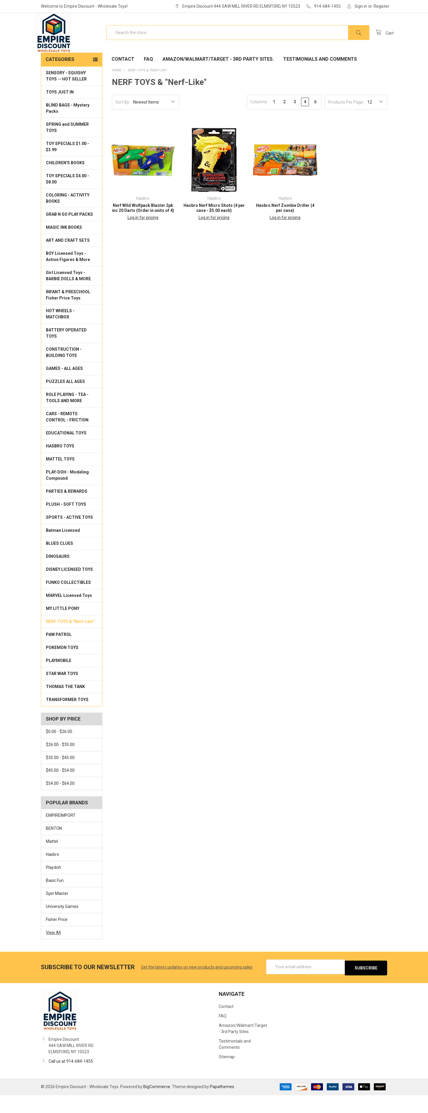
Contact (123, 78)
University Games (62, 925)
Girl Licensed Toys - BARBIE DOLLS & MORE (68, 294)
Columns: (259, 120)
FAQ (148, 78)
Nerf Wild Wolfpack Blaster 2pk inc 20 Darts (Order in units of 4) (143, 227)
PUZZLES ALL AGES (65, 400)
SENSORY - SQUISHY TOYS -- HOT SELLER (66, 94)
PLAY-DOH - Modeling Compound (67, 494)
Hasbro (52, 873)
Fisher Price (56, 938)
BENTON (54, 847)
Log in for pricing (143, 236)
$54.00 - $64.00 (60, 802)
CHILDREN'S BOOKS (65, 181)
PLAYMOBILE (58, 679)
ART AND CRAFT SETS (68, 259)
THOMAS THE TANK (65, 705)
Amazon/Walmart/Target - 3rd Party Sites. (218, 78)
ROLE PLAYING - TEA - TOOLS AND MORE (67, 416)
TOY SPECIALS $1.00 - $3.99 (67, 165)
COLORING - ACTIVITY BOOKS (67, 217)
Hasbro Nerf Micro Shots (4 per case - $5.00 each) (214, 227)
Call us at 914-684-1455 (71, 1079)
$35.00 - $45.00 (60, 776)
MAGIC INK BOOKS (64, 246)
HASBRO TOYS (60, 465)
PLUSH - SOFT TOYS (66, 523)
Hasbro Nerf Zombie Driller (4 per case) (285, 227)
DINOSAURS (58, 575)
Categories (60, 78)
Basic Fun (55, 899)
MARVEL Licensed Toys (69, 614)
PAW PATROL (59, 653)
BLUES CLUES (59, 562)
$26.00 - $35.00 (60, 763)
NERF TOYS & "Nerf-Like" (70, 640)
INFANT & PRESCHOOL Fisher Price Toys (68, 313)
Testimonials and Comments (320, 78)
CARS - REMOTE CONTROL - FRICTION (67, 435)
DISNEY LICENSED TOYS (69, 588)
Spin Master (57, 912)
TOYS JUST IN (60, 111)
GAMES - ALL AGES (64, 387)
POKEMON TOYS (62, 666)
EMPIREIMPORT (60, 834)
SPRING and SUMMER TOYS (67, 146)
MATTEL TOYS (60, 478)
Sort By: (122, 121)
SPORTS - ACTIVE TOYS (69, 536)
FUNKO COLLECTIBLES (68, 601)
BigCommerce (156, 1104)
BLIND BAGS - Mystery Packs (67, 127)
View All (53, 951)
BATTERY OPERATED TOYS (66, 352)
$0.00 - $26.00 (59, 750)
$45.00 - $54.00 (60, 789)
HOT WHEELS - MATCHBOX (60, 332)
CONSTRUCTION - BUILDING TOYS (64, 371)
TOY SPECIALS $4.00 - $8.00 (67, 197)
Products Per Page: (346, 121)
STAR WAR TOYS (62, 692)
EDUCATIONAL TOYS (66, 452)
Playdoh (53, 886)
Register (381, 6)
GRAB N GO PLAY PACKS (69, 233)
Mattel (52, 860)
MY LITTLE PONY (62, 627)
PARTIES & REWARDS (66, 510)
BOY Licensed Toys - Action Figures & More (68, 275)
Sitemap (227, 1074)
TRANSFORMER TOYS (67, 718)
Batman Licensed (63, 549)
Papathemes (222, 1104)
